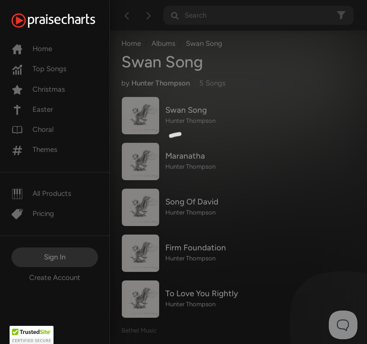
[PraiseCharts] (65, 20)
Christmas (38, 89)
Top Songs (38, 68)
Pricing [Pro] (32, 213)
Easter (32, 109)
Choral (32, 129)
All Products (41, 193)
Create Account (54, 277)
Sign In (54, 257)
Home (31, 48)
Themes (34, 149)
